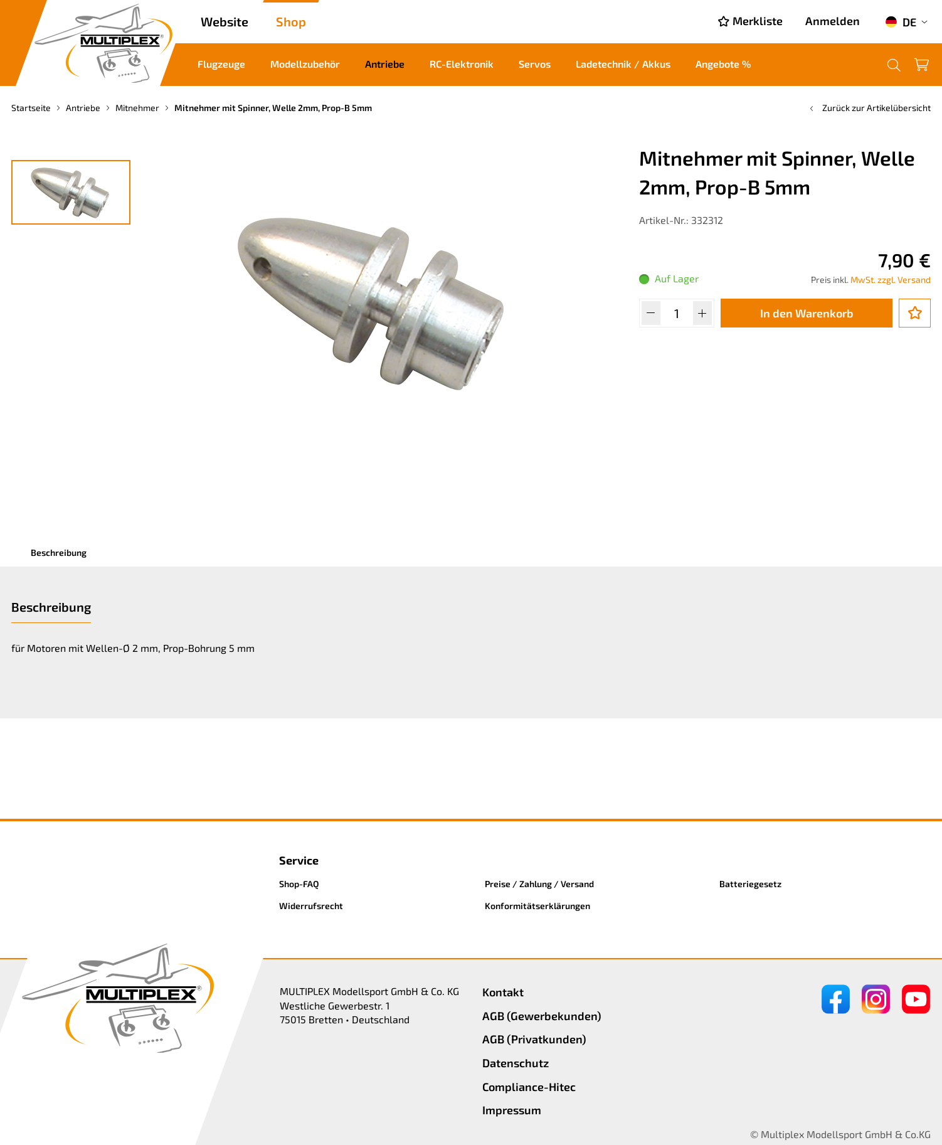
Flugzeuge (221, 64)
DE (900, 22)
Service (299, 860)
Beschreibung (59, 552)
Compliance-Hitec (529, 1087)
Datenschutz (515, 1063)
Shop (291, 21)
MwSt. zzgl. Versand (890, 279)
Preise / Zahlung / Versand (539, 883)
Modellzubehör (305, 64)
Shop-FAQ (299, 883)
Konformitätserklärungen (537, 905)
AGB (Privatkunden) (534, 1039)
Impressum (511, 1110)
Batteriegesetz (750, 883)
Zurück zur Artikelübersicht (869, 107)
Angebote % (723, 64)
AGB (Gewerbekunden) (541, 1016)
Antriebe (385, 64)
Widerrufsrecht (311, 905)
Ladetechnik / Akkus (623, 64)
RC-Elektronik (462, 64)
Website (224, 21)
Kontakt (503, 992)
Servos (535, 64)
